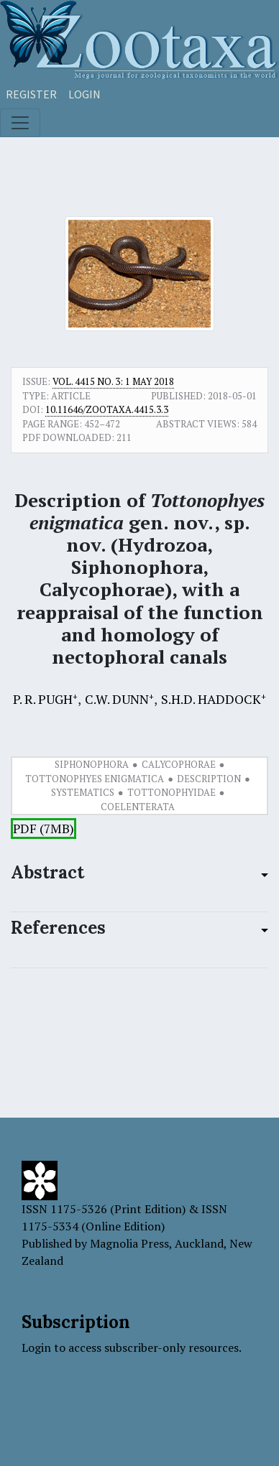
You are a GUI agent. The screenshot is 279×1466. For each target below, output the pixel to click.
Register (31, 94)
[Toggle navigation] (20, 122)
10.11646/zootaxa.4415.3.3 (106, 409)
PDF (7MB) (43, 828)
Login (84, 94)
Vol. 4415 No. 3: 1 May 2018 (113, 381)
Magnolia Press (129, 1243)
